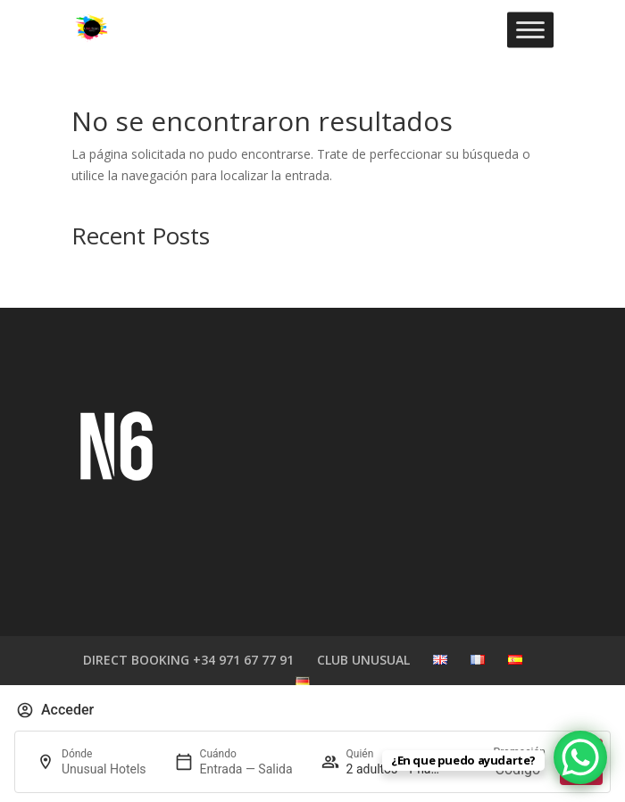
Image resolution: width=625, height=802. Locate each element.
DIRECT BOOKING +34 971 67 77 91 (188, 659)
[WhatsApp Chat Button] (580, 757)
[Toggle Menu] (530, 29)
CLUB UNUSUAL (363, 659)
